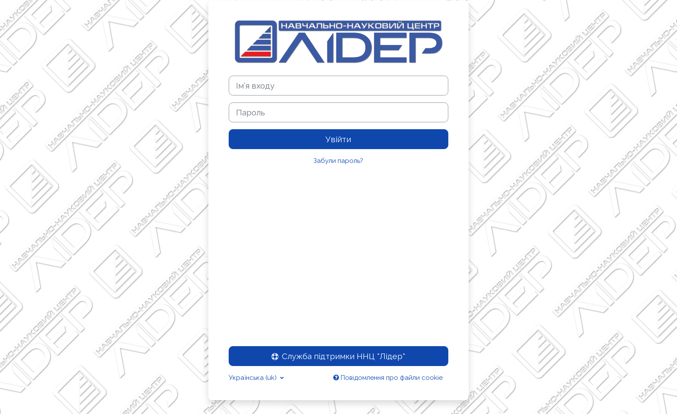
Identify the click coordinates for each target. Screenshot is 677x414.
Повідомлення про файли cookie (388, 378)
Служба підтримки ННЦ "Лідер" (338, 356)
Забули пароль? (338, 161)
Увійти (338, 139)
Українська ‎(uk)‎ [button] (253, 378)
